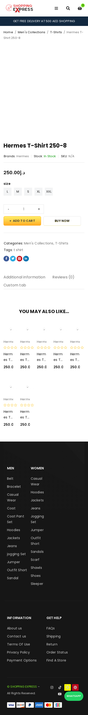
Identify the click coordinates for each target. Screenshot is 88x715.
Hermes (22, 156)
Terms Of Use (18, 644)
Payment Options (22, 660)
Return (51, 644)
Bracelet (14, 486)
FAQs (50, 628)
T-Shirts (56, 32)
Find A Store (56, 660)
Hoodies (13, 530)
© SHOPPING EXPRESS (22, 687)
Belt (10, 478)
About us (14, 628)
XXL (48, 191)
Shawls (36, 567)
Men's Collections (31, 32)
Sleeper (37, 583)
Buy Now (62, 221)
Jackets (13, 538)
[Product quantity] (24, 209)
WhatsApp (74, 696)
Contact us (16, 636)
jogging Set (16, 554)
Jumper (13, 562)
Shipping (53, 636)
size (7, 183)
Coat (11, 508)
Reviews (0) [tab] (63, 277)
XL (38, 191)
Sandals (37, 551)
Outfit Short (17, 570)
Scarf (35, 559)
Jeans (12, 546)
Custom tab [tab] (15, 285)
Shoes (36, 575)
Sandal (12, 578)
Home (8, 32)
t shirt (18, 250)
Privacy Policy (18, 652)
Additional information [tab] (24, 277)
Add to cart (24, 221)
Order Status (57, 652)
